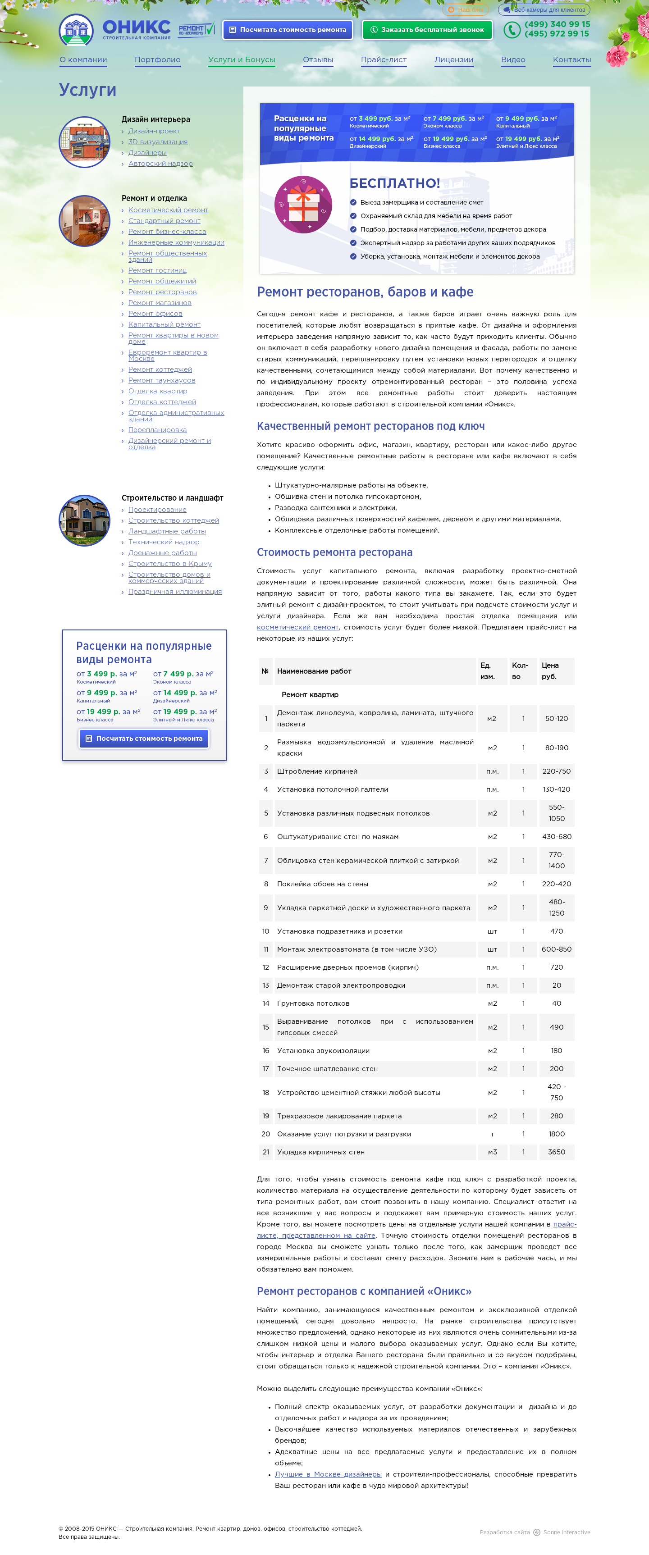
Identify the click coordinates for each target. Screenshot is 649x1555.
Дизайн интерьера (156, 119)
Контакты (572, 60)
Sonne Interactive (567, 1532)
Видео (513, 60)
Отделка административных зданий (176, 416)
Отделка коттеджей (162, 402)
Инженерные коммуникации (176, 243)
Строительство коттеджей (173, 521)
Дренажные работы (162, 553)
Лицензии (454, 60)
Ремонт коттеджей (160, 370)
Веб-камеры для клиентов (549, 9)
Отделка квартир (157, 391)
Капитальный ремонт (164, 325)
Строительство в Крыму (170, 564)
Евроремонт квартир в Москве (167, 356)
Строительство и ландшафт (173, 498)
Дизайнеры (147, 153)
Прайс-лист (384, 60)
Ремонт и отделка (154, 198)
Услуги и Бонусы (241, 60)
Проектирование (157, 510)
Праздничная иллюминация (175, 592)
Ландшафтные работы (167, 531)
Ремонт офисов (155, 314)
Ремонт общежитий (162, 281)
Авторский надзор (160, 164)
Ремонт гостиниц (157, 271)
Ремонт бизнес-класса (167, 232)
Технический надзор (164, 542)
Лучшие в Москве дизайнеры (328, 1474)
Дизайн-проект (154, 131)
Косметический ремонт (168, 210)
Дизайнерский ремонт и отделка (169, 444)
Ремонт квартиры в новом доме (173, 339)
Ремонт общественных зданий (167, 257)
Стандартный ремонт (164, 221)
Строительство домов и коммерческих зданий (169, 578)
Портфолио (158, 60)
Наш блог (471, 9)
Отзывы (318, 60)
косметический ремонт (298, 627)
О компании (83, 60)
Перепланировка (157, 430)
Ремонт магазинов (160, 303)
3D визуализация (158, 142)
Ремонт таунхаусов (162, 380)
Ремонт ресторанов (162, 292)
